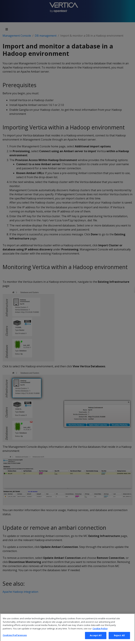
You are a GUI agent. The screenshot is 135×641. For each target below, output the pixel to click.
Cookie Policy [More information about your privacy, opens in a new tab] (100, 630)
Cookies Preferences (15, 637)
